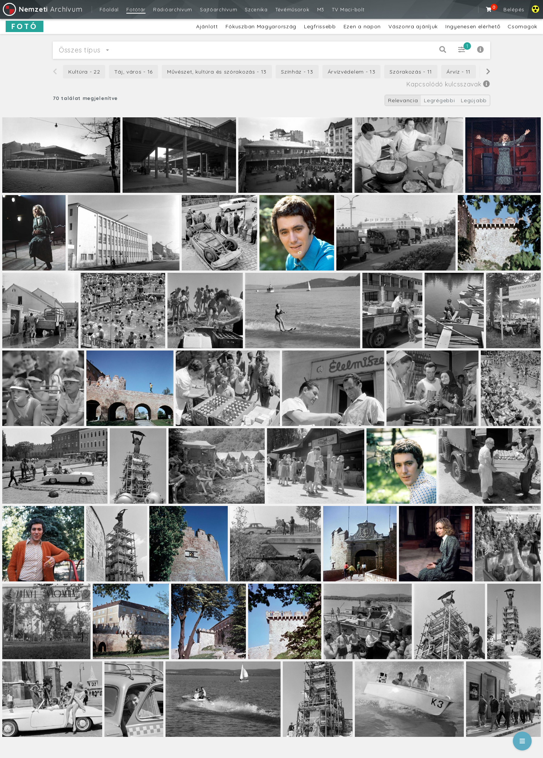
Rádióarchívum (172, 9)
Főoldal (109, 9)
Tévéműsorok (292, 9)
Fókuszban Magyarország (260, 26)
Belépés (513, 9)
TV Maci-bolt (348, 9)
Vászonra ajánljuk (413, 26)
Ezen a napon (362, 26)
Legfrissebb (320, 26)
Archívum (42, 9)
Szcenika (256, 9)
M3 (320, 9)
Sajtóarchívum (218, 9)
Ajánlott (207, 26)
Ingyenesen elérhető (472, 26)
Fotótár (136, 9)
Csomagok (522, 26)
